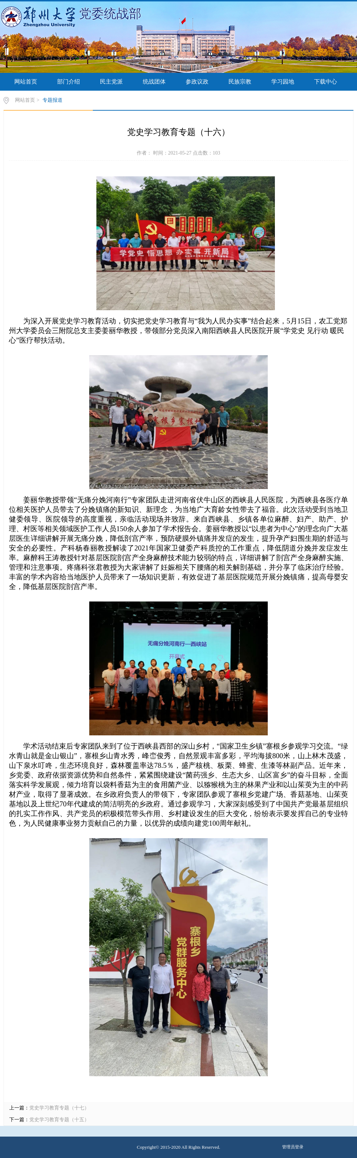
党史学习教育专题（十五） (59, 1119)
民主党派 (111, 82)
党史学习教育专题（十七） (59, 1108)
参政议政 (197, 82)
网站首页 (25, 82)
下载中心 (325, 82)
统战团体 (154, 82)
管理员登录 (292, 1146)
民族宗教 (239, 82)
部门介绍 (68, 82)
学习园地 (282, 82)
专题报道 (52, 100)
